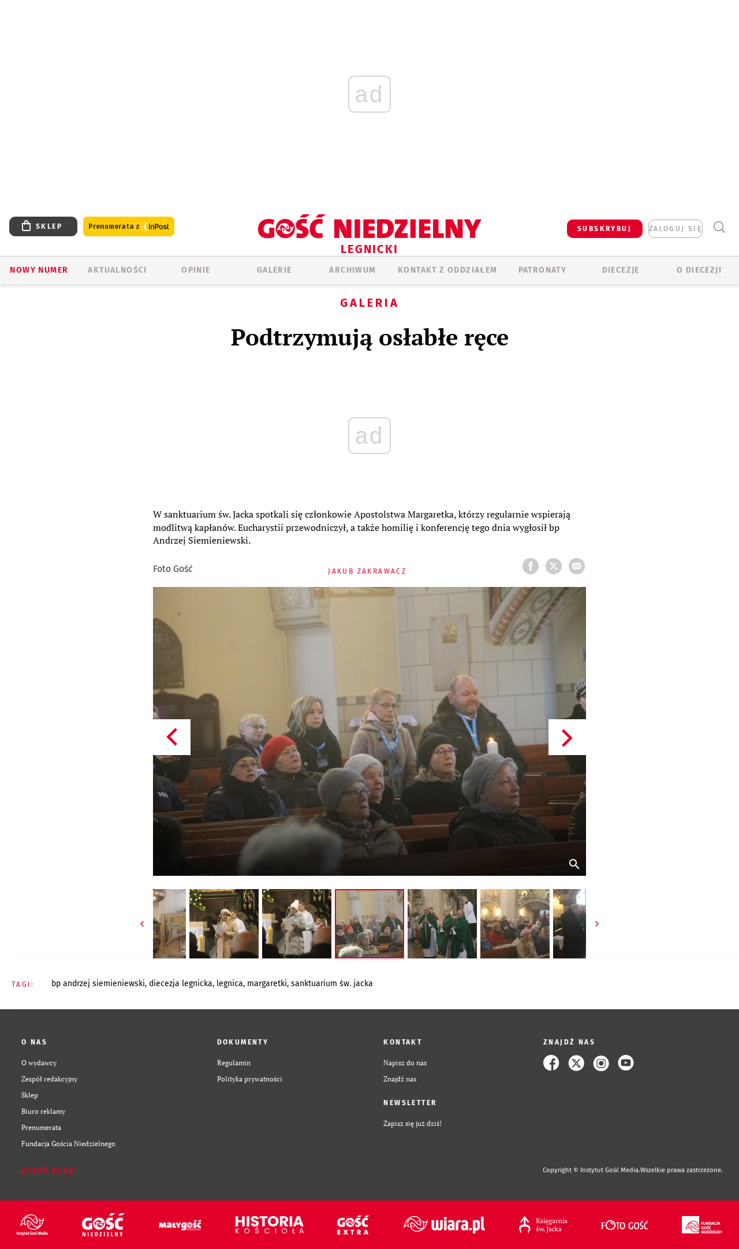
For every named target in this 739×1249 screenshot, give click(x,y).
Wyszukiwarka (719, 227)
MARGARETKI (267, 983)
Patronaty (542, 270)
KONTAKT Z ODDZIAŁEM (448, 270)
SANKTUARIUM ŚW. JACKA (332, 983)
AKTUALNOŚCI (117, 270)
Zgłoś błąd (47, 1170)
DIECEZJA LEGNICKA (180, 983)
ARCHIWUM (352, 270)
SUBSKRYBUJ (604, 229)
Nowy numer (39, 270)
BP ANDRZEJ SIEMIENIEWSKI (98, 983)
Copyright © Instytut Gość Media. (591, 1170)
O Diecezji (699, 270)
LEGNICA (230, 983)
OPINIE (195, 270)
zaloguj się (675, 229)
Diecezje (621, 270)
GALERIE (274, 270)
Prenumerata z (128, 226)
